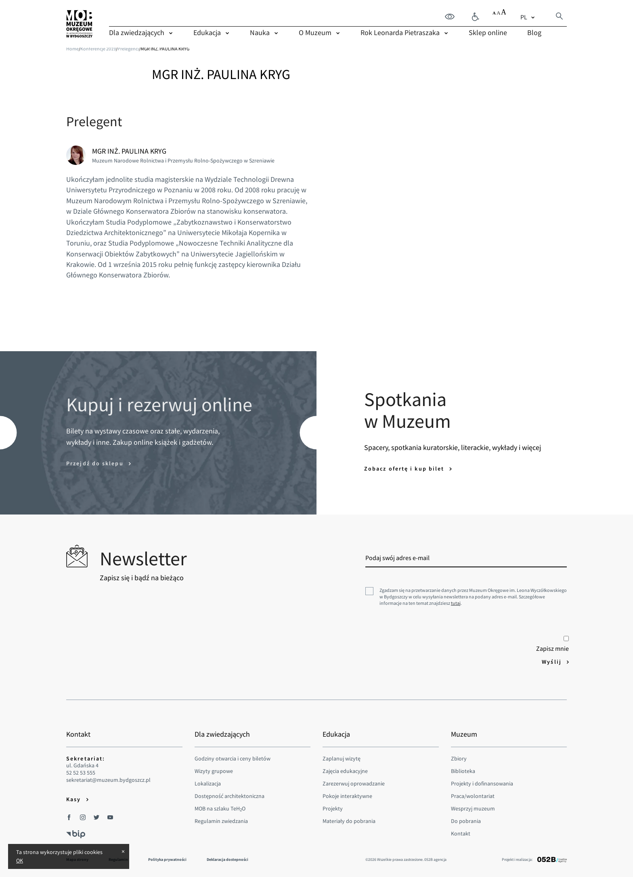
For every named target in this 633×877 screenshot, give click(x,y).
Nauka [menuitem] (260, 32)
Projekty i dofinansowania (482, 783)
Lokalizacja (208, 783)
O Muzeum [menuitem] (315, 32)
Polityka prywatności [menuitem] (167, 859)
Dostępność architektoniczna (229, 796)
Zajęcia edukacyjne (345, 771)
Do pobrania (466, 821)
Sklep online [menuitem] (488, 32)
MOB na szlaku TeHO (220, 808)
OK (19, 860)
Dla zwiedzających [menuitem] (136, 32)
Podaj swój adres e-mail (397, 557)
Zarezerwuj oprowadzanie (354, 783)
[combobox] (528, 17)
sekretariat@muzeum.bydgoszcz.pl (108, 780)
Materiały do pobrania (349, 821)
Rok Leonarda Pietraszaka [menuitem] (400, 32)
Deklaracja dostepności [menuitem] (227, 859)
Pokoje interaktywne (347, 796)
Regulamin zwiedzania (221, 821)
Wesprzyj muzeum (473, 808)
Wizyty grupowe (214, 771)
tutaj (456, 603)
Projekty (333, 808)
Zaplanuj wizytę (342, 758)
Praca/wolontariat (473, 796)
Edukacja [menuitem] (207, 32)
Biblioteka (463, 771)
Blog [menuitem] (534, 32)
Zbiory (459, 758)
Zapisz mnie (552, 644)
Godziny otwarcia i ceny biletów (232, 758)
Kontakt (460, 833)
